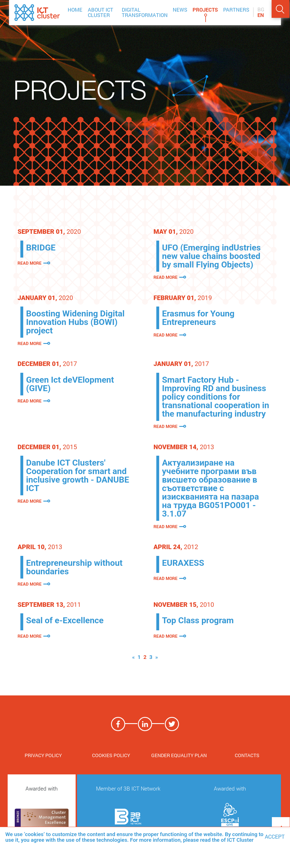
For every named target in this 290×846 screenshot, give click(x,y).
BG (260, 9)
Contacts (247, 755)
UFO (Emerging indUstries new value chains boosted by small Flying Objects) (211, 256)
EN (260, 15)
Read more (30, 263)
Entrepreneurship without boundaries (74, 567)
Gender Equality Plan (179, 755)
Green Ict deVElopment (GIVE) (70, 384)
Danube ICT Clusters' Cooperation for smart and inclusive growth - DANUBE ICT (77, 475)
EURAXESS (183, 563)
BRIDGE (41, 247)
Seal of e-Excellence (65, 620)
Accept (275, 837)
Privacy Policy (43, 755)
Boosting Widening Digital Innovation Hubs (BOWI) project (75, 322)
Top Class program (198, 620)
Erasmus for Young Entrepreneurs (198, 318)
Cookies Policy (111, 755)
